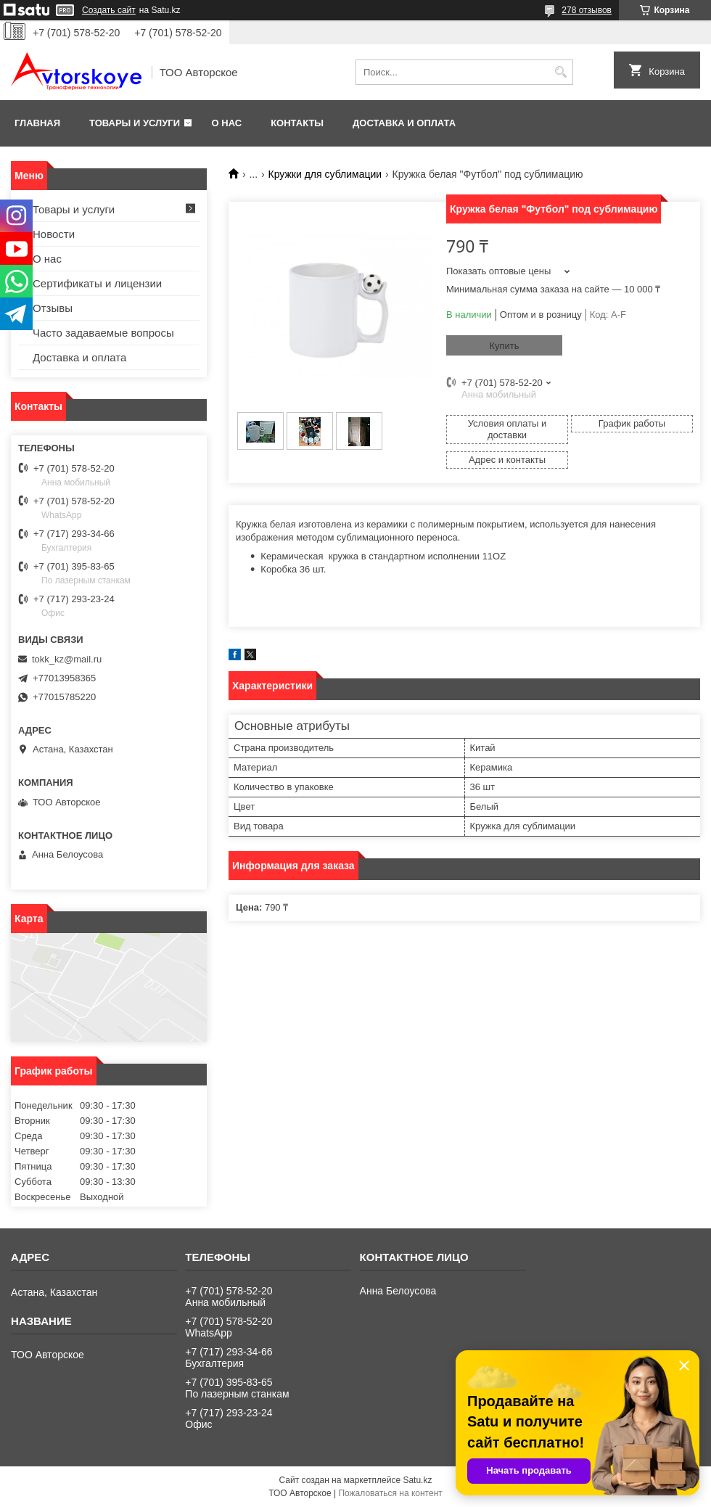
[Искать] (560, 72)
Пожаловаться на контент (390, 1493)
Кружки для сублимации (325, 174)
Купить (504, 345)
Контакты (297, 123)
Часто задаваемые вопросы (103, 333)
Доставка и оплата (404, 123)
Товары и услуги (134, 123)
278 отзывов (587, 10)
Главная (37, 123)
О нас (227, 123)
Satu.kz (417, 1480)
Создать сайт (109, 10)
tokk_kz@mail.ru (67, 659)
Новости (54, 234)
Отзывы (53, 308)
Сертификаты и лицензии (97, 283)
